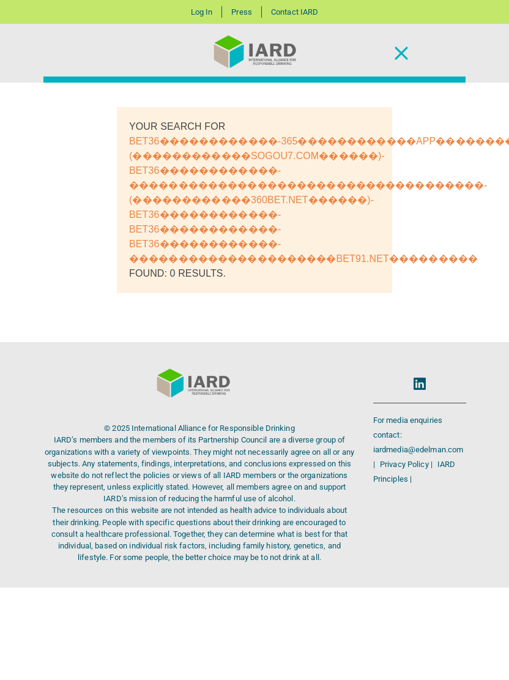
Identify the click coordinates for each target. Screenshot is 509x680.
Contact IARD (294, 12)
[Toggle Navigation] (401, 53)
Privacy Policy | (407, 464)
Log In (202, 12)
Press (241, 12)
